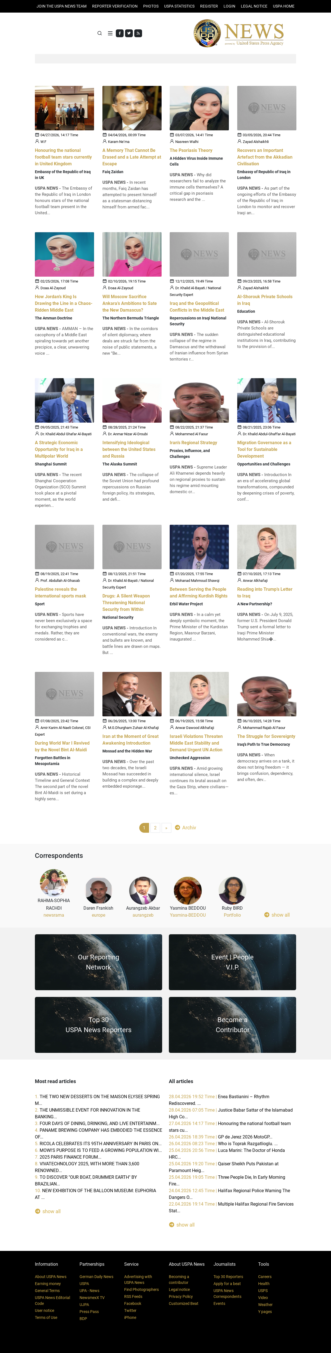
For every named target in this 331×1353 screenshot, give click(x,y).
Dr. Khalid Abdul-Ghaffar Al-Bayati (269, 434)
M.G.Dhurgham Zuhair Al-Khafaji (133, 727)
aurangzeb (143, 915)
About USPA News (50, 1276)
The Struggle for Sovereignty (266, 736)
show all (277, 914)
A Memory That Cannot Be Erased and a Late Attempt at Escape (131, 157)
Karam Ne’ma (118, 142)
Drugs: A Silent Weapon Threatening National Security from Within (126, 602)
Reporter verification (115, 6)
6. (98, 1150)
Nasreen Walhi (186, 142)
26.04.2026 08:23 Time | (223, 1143)
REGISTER (209, 6)
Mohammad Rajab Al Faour (264, 727)
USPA (84, 1283)
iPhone (130, 1317)
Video (263, 1297)
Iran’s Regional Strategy (193, 442)
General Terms (47, 1290)
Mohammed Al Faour (191, 434)
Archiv (185, 827)
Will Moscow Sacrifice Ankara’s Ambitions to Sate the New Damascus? (129, 303)
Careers (265, 1276)
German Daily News (96, 1276)
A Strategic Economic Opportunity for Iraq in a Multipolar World (59, 449)
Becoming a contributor (179, 1279)
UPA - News (89, 1290)
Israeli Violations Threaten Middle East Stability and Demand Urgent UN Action (196, 742)
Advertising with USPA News (138, 1279)
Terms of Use (46, 1317)
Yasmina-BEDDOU (188, 915)
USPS (263, 1290)
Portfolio (232, 915)
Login (229, 6)
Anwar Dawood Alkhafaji (194, 727)
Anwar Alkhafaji (255, 580)
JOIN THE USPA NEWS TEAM (62, 6)
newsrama (54, 915)
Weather (265, 1304)
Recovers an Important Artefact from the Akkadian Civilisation (264, 157)
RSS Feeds (133, 1296)
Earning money (48, 1283)
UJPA (84, 1304)
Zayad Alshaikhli (256, 142)
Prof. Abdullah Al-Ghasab (60, 580)
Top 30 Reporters (228, 1276)
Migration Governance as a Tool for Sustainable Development (264, 449)
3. (97, 1123)
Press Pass (89, 1311)
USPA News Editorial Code (52, 1300)
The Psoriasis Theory (191, 150)
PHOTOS (151, 6)
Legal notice (179, 1289)
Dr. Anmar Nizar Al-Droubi (128, 434)
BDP (83, 1318)
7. (68, 1157)
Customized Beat (183, 1303)
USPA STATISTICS (179, 6)
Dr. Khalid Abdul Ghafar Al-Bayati (66, 434)
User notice (44, 1310)
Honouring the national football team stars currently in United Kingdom (63, 157)
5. (98, 1143)
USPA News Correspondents (227, 1293)
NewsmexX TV (92, 1297)
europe (98, 915)
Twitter (130, 1310)
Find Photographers (141, 1289)
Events (219, 1303)
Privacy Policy (181, 1296)
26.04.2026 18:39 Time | (220, 1137)
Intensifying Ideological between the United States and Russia (128, 449)
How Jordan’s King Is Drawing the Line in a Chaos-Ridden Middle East (63, 303)
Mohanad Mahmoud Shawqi (197, 580)
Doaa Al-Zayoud (53, 288)
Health (264, 1283)
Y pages (265, 1311)
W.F (43, 142)
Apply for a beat (227, 1283)
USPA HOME (283, 6)
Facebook (132, 1303)
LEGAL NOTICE (254, 6)
